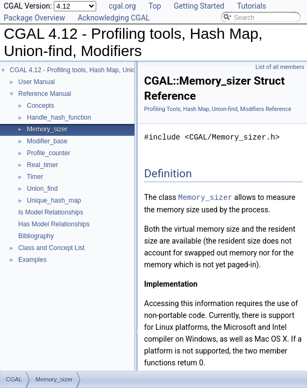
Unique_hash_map (54, 200)
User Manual (36, 82)
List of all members (279, 67)
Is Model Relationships (50, 212)
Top (154, 6)
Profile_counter (48, 153)
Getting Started (199, 6)
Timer (35, 177)
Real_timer (42, 165)
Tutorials (251, 6)
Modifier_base (47, 141)
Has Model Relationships (54, 224)
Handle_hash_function (59, 117)
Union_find (42, 188)
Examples (32, 260)
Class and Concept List (51, 248)
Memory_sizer (47, 129)
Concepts (40, 105)
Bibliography (36, 236)
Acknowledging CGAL (113, 17)
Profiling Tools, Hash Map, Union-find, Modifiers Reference (217, 109)
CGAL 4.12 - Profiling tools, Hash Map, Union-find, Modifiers (96, 70)
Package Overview (34, 17)
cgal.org (122, 6)
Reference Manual (44, 94)
